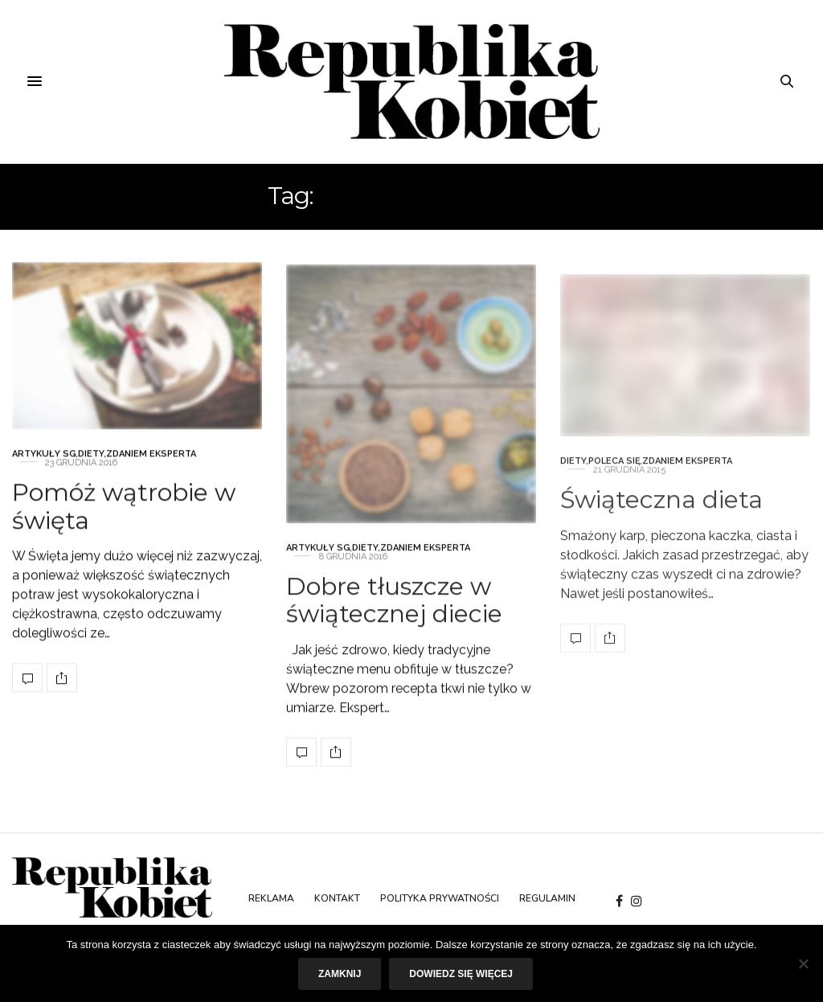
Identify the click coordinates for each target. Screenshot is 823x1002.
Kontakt (337, 898)
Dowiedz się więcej (461, 974)
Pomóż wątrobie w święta (123, 521)
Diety (91, 468)
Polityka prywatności (439, 898)
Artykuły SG (44, 468)
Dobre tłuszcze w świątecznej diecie (394, 642)
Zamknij (339, 974)
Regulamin (547, 898)
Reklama (271, 898)
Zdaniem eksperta (151, 468)
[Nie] (803, 963)
